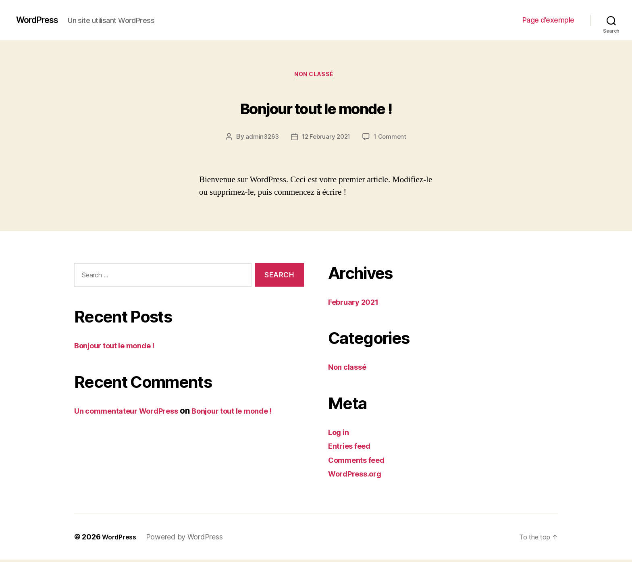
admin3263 (260, 139)
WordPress (40, 20)
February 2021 (357, 304)
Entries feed (353, 448)
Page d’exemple (548, 20)
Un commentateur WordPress (133, 413)
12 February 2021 (325, 139)
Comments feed (360, 462)
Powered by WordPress (189, 539)
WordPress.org (358, 476)
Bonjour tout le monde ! (316, 107)
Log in (340, 434)
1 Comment (391, 139)
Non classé (316, 76)
